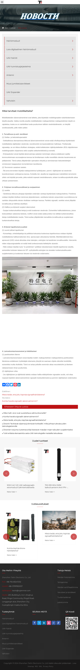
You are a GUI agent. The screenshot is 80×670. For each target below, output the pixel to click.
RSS (36, 666)
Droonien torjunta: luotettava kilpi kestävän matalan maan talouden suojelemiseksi (38, 430)
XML (40, 666)
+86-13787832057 (15, 586)
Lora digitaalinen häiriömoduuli (21, 49)
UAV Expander (13, 92)
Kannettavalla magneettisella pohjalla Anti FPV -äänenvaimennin (19, 486)
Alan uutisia (22, 28)
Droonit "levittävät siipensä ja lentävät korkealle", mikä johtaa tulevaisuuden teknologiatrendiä (34, 425)
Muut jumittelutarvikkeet (18, 84)
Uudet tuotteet (40, 441)
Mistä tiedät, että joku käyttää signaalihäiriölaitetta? (23, 395)
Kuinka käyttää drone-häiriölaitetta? (54, 549)
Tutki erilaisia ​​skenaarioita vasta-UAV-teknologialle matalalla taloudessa (32, 433)
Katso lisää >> (12, 492)
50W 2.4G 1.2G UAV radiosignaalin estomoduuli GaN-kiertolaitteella (58, 486)
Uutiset (13, 28)
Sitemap (31, 666)
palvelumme (63, 602)
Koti (6, 28)
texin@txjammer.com (21, 591)
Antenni (10, 75)
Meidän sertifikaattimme (68, 587)
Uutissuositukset (40, 504)
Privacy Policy (48, 666)
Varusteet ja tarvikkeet (67, 592)
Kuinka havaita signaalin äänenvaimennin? (20, 401)
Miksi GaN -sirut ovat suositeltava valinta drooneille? (24, 413)
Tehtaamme (63, 582)
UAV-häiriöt (11, 58)
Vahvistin (10, 101)
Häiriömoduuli (13, 41)
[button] (6, 473)
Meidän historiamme (66, 577)
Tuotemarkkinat (64, 597)
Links (74, 663)
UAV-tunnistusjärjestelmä (18, 66)
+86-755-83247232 (13, 582)
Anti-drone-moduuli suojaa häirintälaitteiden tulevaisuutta (20, 542)
